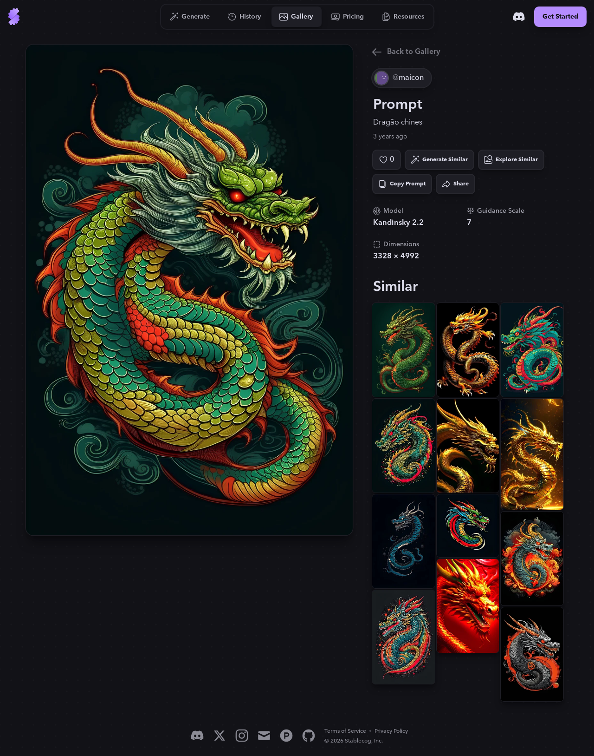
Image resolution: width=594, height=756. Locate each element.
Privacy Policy (391, 731)
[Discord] (518, 16)
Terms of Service (345, 731)
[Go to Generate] (190, 17)
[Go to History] (245, 17)
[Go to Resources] (403, 17)
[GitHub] (308, 735)
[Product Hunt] (286, 735)
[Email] (264, 735)
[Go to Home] (14, 16)
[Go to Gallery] (297, 17)
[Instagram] (242, 735)
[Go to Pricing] (348, 17)
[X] (219, 735)
